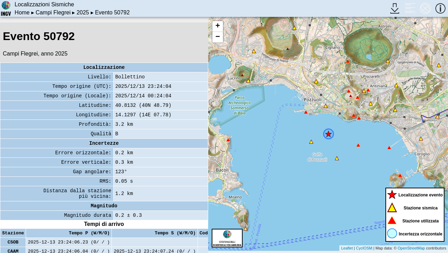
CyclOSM (364, 248)
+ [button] (217, 26)
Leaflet (347, 248)
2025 (83, 12)
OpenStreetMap (411, 248)
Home (22, 12)
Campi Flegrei (53, 12)
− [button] (217, 37)
